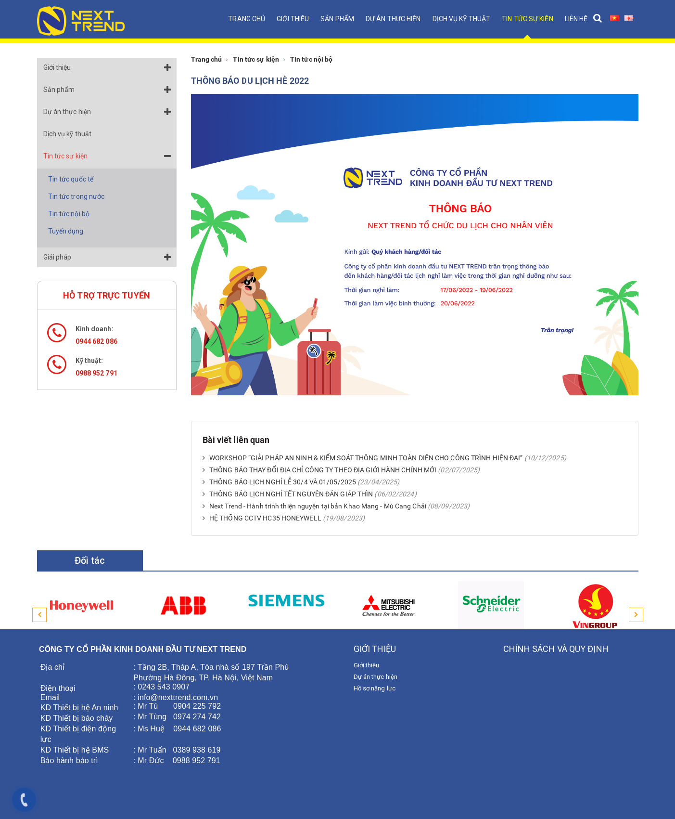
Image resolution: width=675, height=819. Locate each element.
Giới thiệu (293, 19)
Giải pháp (57, 257)
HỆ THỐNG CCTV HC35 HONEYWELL (262, 518)
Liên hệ (576, 19)
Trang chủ (246, 19)
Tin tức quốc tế (71, 179)
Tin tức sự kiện (527, 19)
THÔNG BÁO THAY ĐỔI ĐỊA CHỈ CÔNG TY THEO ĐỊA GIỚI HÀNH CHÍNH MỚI (320, 470)
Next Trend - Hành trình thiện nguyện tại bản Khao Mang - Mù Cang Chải (314, 506)
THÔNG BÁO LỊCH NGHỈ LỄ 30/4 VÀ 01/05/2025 (280, 482)
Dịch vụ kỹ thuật (462, 19)
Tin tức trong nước (76, 196)
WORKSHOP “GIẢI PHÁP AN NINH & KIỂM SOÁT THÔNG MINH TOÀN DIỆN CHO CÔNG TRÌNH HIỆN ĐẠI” (363, 458)
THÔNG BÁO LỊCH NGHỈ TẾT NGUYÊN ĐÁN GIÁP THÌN (288, 494)
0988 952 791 (96, 373)
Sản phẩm (337, 19)
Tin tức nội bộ (68, 214)
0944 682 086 (96, 341)
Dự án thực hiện (393, 19)
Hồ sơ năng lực (374, 688)
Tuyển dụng (66, 231)
